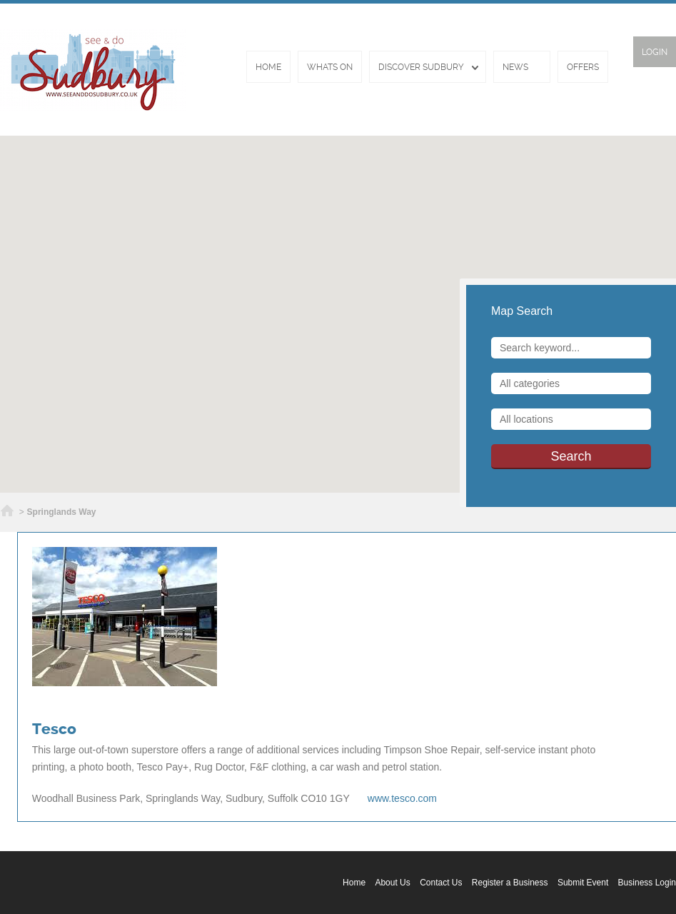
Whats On (330, 67)
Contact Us (441, 883)
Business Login (647, 883)
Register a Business (510, 883)
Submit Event (583, 883)
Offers (583, 67)
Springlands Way (61, 512)
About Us (392, 883)
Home (268, 67)
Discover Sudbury (421, 67)
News (515, 67)
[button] (338, 305)
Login (654, 52)
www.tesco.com (402, 798)
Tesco (54, 729)
